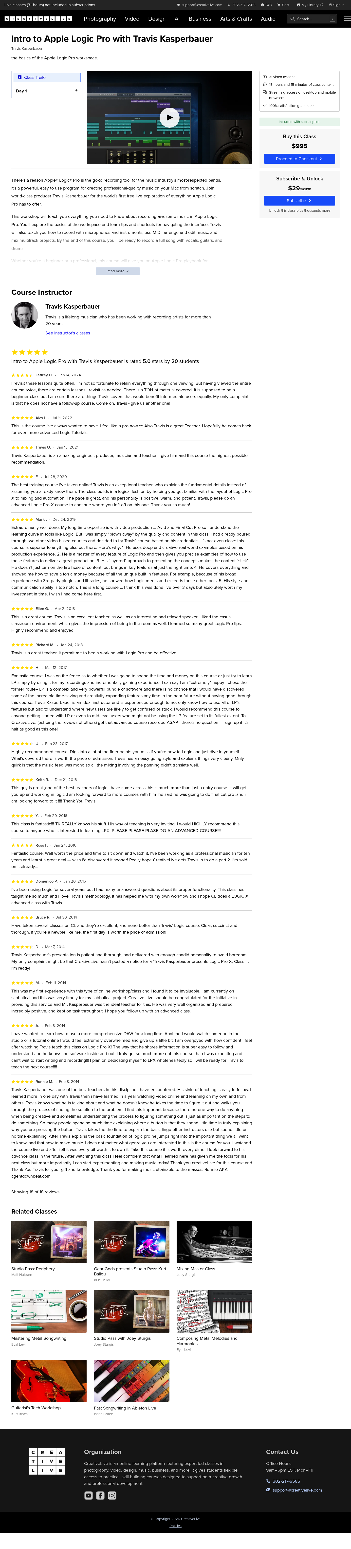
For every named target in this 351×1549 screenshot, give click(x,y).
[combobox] (312, 18)
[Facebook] (100, 1495)
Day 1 (21, 90)
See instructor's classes (67, 333)
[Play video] (169, 117)
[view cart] (284, 4)
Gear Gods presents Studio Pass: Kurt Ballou (130, 1271)
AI (177, 19)
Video (132, 19)
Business (200, 19)
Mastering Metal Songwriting (38, 1338)
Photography (100, 19)
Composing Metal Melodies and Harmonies (207, 1341)
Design (157, 19)
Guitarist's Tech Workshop (36, 1408)
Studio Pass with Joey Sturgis (122, 1338)
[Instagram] (112, 1495)
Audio (268, 19)
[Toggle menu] (347, 18)
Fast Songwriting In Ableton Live (125, 1408)
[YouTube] (88, 1495)
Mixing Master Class (196, 1269)
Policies (175, 1525)
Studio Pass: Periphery (33, 1269)
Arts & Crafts (236, 19)
